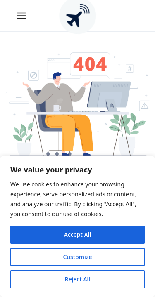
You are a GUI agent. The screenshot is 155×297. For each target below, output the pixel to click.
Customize (77, 257)
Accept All (77, 234)
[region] (77, 226)
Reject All (77, 279)
